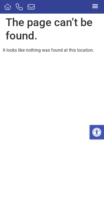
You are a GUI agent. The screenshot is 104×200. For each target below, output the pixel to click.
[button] (97, 132)
